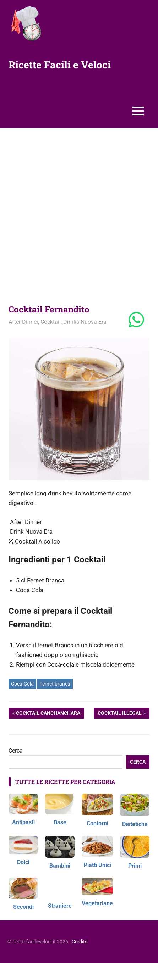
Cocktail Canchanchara (48, 714)
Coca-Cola (22, 684)
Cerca (16, 750)
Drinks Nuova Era (85, 322)
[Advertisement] (79, 211)
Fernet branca (54, 684)
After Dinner (23, 322)
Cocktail (50, 322)
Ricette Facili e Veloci (60, 64)
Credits (79, 941)
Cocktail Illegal (119, 714)
